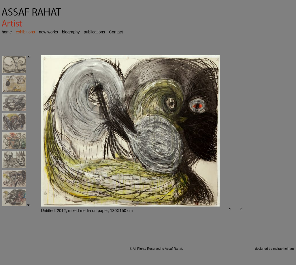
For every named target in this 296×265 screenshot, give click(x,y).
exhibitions (25, 32)
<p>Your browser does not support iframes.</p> (139, 141)
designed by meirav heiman (274, 248)
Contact (116, 32)
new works (48, 32)
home (7, 32)
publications (94, 32)
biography (71, 32)
